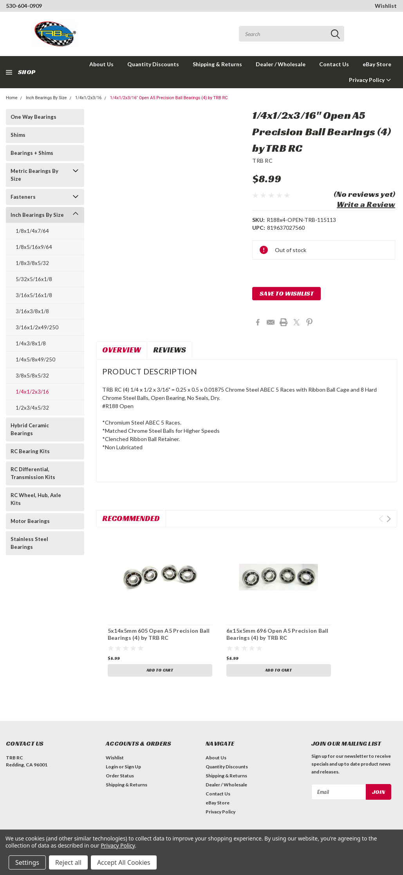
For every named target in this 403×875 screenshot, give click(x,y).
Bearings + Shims (32, 153)
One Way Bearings (33, 117)
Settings (27, 862)
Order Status (120, 776)
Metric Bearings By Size (34, 175)
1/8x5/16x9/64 (34, 247)
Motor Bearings (30, 521)
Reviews (169, 350)
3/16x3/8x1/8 (32, 311)
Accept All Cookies (123, 862)
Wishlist (386, 5)
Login (112, 767)
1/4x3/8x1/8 (31, 343)
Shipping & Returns (217, 64)
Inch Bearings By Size (46, 97)
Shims (18, 135)
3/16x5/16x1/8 (34, 295)
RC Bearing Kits (30, 451)
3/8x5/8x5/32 (32, 375)
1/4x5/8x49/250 (35, 359)
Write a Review (366, 204)
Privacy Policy (370, 79)
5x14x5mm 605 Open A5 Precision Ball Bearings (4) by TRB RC (159, 634)
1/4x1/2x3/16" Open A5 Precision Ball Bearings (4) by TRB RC (169, 97)
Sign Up (133, 767)
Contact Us (334, 64)
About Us (101, 64)
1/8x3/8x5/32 (32, 263)
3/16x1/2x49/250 (37, 327)
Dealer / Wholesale (280, 64)
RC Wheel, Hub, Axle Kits (36, 499)
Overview (121, 350)
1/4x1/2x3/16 (88, 97)
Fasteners (23, 197)
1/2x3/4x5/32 (32, 408)
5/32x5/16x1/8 (34, 279)
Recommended (131, 518)
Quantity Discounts (153, 64)
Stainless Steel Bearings (29, 543)
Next (388, 519)
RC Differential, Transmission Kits (33, 473)
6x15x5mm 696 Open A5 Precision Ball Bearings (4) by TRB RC (277, 634)
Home (12, 97)
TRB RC (262, 160)
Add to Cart (159, 670)
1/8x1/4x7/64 (32, 231)
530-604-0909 (24, 5)
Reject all (68, 862)
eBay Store (377, 64)
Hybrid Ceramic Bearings (30, 429)
